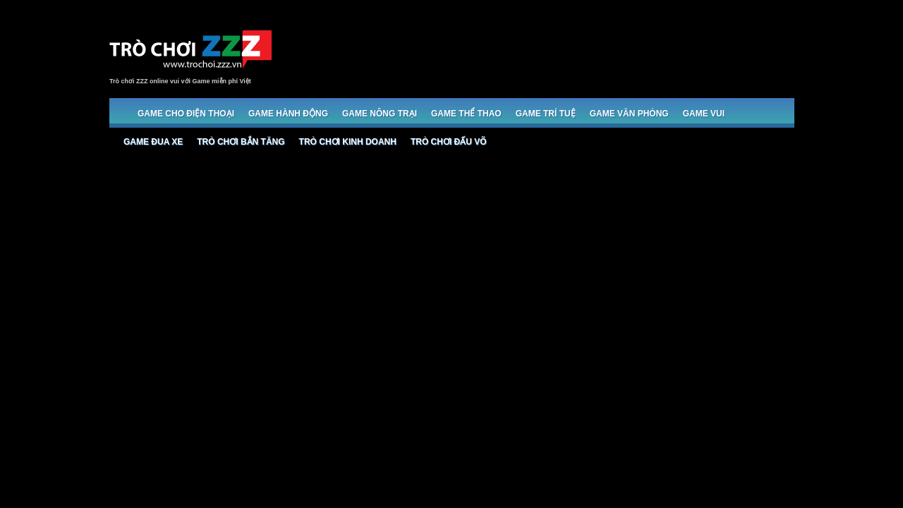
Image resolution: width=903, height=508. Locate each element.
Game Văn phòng (629, 114)
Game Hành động (288, 114)
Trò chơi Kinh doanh (347, 142)
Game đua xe (153, 142)
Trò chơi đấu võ (449, 142)
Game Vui (704, 114)
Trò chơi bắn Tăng (240, 142)
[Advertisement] (537, 51)
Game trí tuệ (546, 114)
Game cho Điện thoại (186, 114)
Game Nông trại (379, 114)
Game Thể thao (466, 114)
